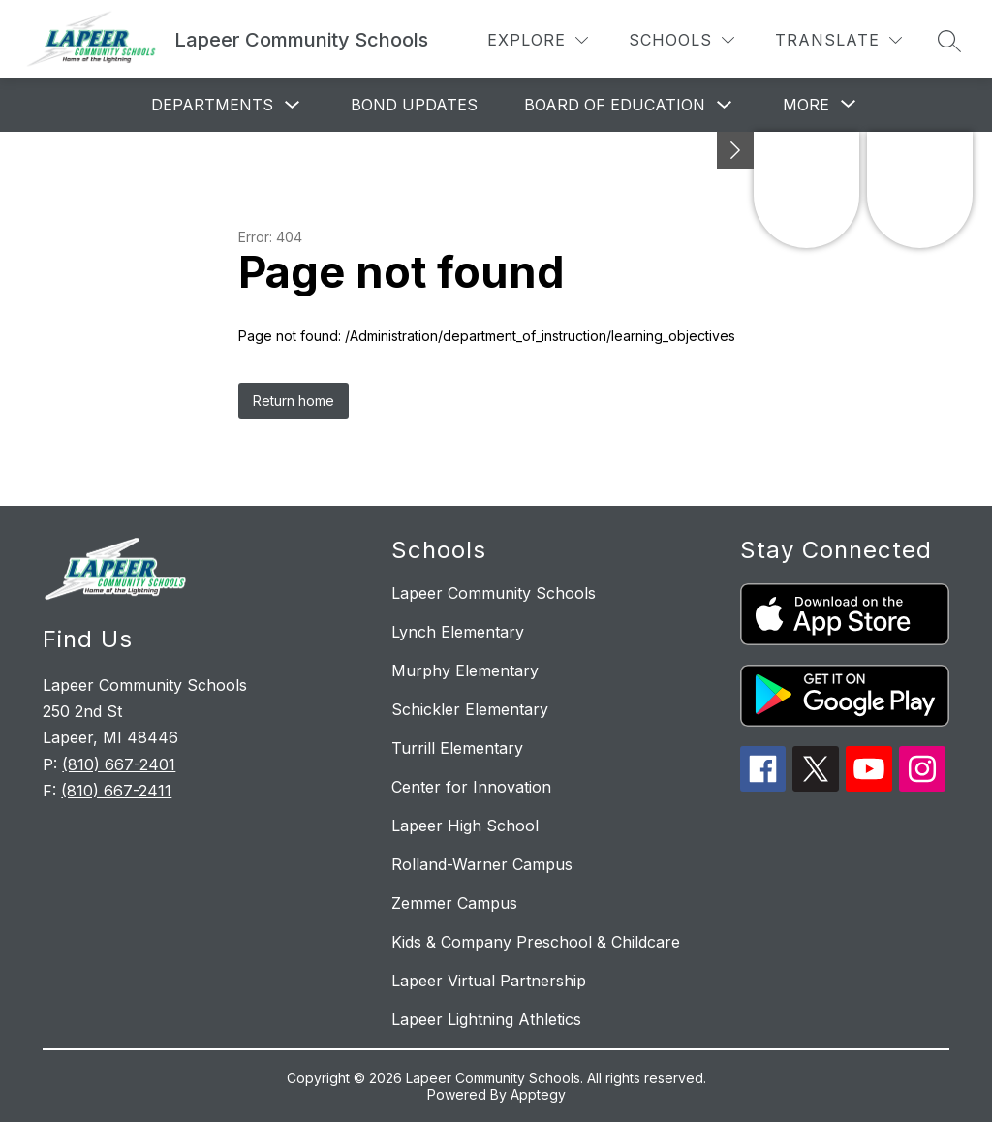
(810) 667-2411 (116, 790)
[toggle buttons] (735, 150)
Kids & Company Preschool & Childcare (535, 941)
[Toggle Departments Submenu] (292, 105)
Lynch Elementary (457, 631)
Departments (212, 104)
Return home (293, 400)
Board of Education (614, 104)
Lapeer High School (465, 825)
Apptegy (538, 1094)
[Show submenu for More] (806, 104)
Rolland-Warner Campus (482, 864)
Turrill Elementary (457, 748)
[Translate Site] (838, 40)
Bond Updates (414, 104)
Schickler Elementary (469, 709)
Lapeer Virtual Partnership (488, 980)
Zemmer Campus (454, 903)
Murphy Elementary (465, 670)
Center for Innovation (471, 786)
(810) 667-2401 (118, 764)
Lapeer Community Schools (493, 593)
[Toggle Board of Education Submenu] (724, 105)
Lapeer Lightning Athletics (486, 1019)
